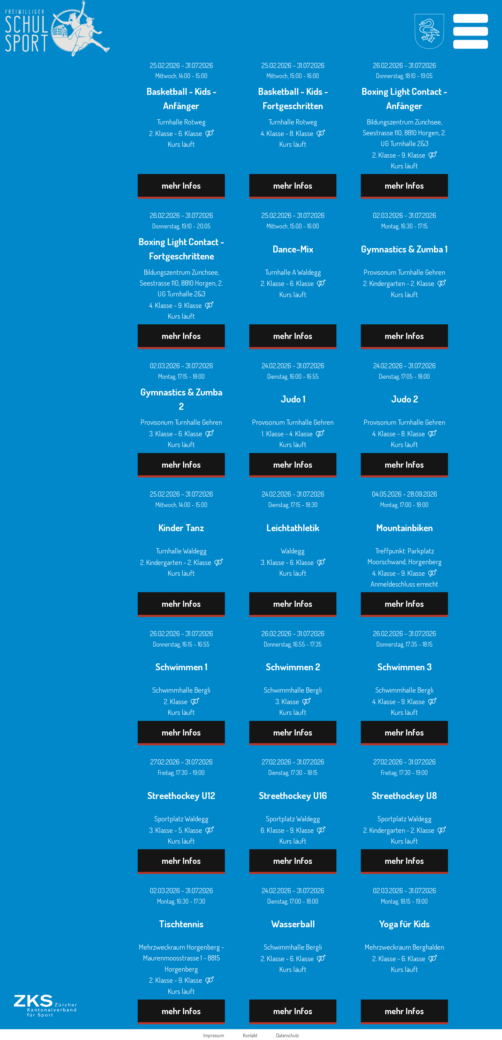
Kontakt (250, 1035)
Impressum (213, 1035)
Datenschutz (287, 1035)
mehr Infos (181, 185)
